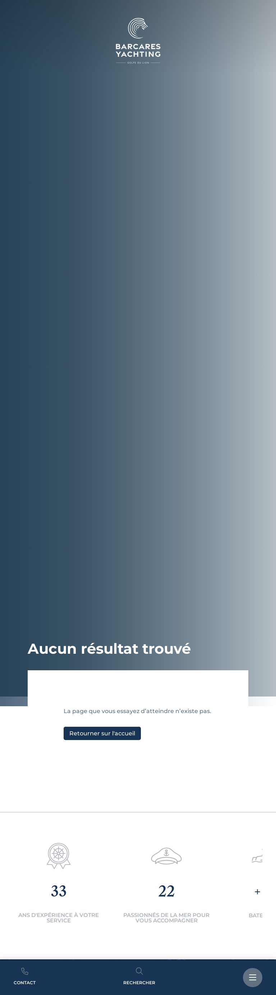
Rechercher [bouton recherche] (139, 976)
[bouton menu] (252, 977)
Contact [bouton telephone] (25, 976)
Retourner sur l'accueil (102, 733)
